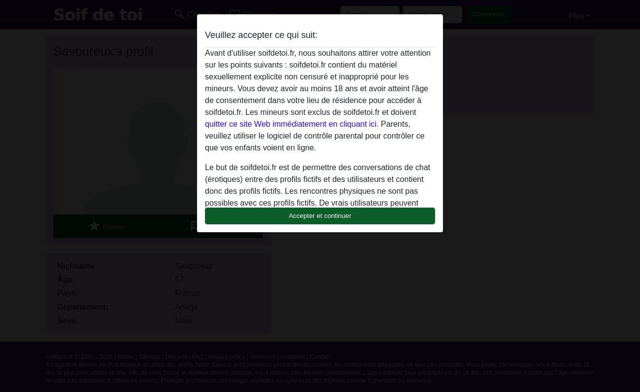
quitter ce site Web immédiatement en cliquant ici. (292, 124)
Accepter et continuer (320, 215)
